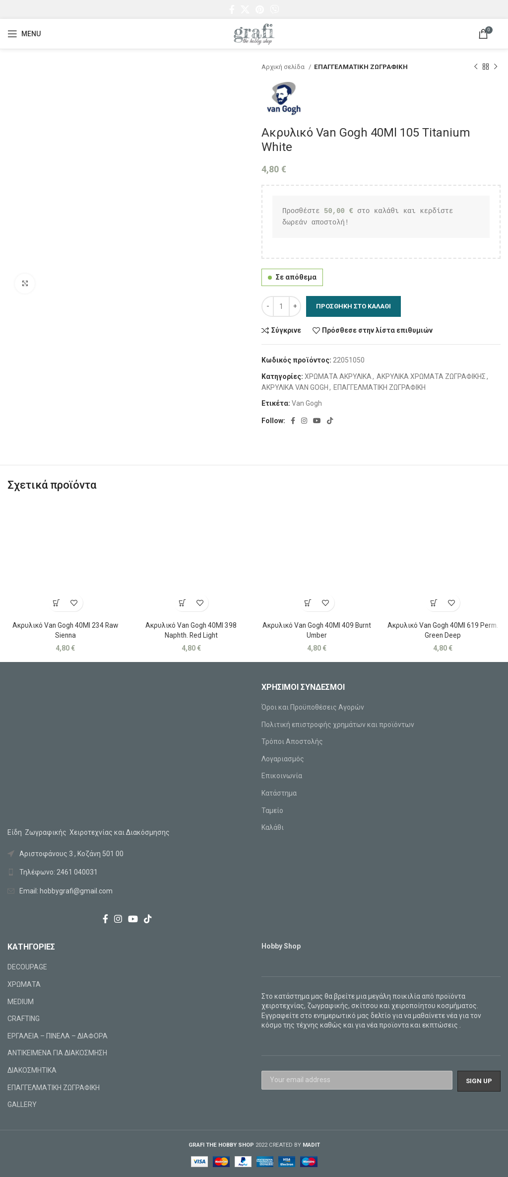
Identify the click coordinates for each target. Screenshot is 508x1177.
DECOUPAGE (27, 967)
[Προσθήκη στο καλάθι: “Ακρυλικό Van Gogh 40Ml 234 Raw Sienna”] (56, 602)
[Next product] (496, 67)
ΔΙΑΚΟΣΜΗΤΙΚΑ (32, 1070)
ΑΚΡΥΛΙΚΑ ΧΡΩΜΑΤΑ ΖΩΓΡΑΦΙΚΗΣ (431, 376)
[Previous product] (476, 67)
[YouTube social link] (317, 420)
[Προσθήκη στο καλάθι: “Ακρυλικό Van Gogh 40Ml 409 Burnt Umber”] (308, 602)
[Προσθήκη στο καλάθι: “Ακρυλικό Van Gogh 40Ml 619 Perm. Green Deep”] (434, 602)
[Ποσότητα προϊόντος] (281, 306)
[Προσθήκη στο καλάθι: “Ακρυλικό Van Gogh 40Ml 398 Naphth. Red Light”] (182, 602)
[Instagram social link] (304, 420)
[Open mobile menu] (24, 34)
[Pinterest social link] (260, 9)
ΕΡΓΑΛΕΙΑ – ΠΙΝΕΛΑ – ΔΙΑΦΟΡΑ (57, 1036)
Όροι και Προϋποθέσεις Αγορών (312, 707)
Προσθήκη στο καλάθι (353, 306)
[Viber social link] (274, 9)
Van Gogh (307, 403)
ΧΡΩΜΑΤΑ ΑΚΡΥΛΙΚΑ (338, 376)
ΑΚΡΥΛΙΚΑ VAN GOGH (294, 387)
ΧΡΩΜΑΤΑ (24, 984)
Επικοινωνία (281, 776)
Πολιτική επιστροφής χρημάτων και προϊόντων (337, 725)
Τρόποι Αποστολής (292, 741)
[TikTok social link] (330, 420)
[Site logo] (254, 33)
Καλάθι (272, 827)
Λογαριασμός (282, 759)
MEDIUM (20, 1002)
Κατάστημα (279, 793)
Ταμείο (272, 810)
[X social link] (245, 9)
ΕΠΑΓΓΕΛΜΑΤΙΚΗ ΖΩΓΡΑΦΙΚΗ (361, 67)
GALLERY (22, 1104)
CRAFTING (23, 1019)
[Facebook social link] (232, 9)
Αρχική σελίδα (283, 67)
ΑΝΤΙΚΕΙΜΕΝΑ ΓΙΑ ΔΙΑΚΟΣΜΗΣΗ (57, 1053)
